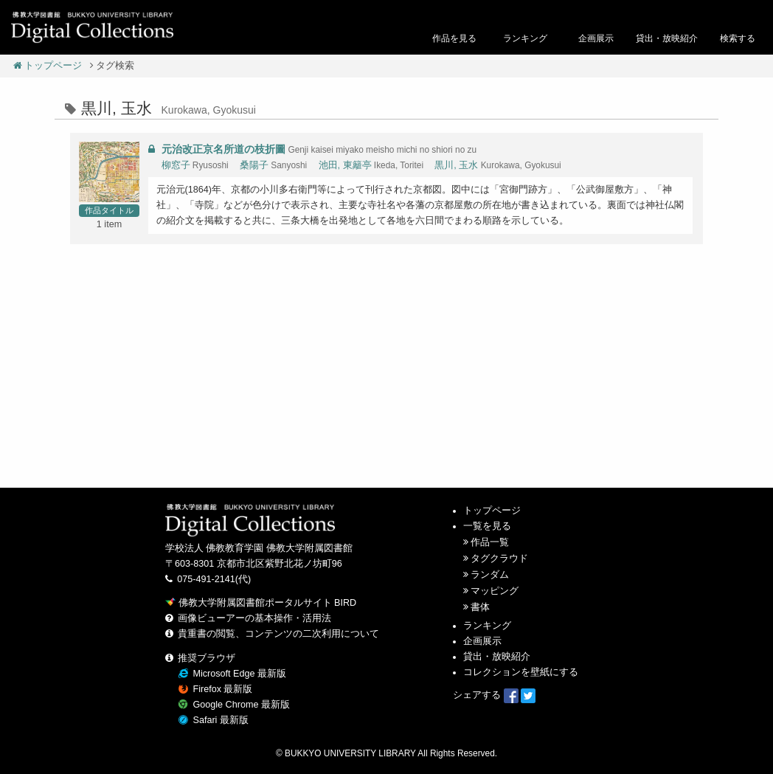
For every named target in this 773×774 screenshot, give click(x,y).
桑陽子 (254, 165)
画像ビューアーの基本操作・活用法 (254, 618)
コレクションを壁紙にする (520, 672)
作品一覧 (490, 542)
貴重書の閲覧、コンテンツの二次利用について (278, 634)
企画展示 (482, 641)
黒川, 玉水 (456, 165)
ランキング (487, 626)
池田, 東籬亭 (345, 165)
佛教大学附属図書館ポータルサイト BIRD (260, 603)
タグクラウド (499, 558)
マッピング (495, 591)
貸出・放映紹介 (496, 657)
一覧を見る (487, 526)
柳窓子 (176, 165)
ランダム (490, 575)
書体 (480, 607)
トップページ (48, 66)
